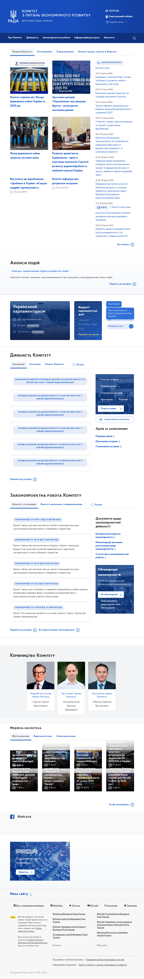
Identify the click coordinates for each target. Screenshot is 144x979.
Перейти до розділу (120, 284)
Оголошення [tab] (44, 52)
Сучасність (24, 331)
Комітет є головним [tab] (24, 504)
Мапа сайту (102, 945)
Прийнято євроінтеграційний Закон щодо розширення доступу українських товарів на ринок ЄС (113, 232)
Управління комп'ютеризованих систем (105, 960)
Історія (21, 325)
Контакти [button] (109, 37)
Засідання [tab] (18, 364)
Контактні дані (102, 68)
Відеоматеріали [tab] (43, 736)
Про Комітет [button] (15, 37)
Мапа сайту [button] (19, 894)
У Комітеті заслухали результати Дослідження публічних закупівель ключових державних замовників (113, 213)
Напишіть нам (116, 326)
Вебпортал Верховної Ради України (69, 914)
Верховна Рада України (37, 21)
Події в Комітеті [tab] (54, 364)
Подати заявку (108, 408)
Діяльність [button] (32, 37)
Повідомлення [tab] (65, 52)
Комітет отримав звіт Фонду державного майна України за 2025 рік (27, 101)
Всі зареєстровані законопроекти (57, 630)
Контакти (57, 945)
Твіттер (74, 906)
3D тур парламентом (29, 319)
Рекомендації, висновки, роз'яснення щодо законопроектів (109, 546)
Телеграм (130, 906)
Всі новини (123, 244)
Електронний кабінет (119, 16)
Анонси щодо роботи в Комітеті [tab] (97, 52)
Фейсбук (57, 906)
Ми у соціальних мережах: (29, 906)
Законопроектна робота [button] (56, 37)
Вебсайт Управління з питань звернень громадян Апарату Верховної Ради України (114, 925)
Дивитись (24, 872)
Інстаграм (111, 906)
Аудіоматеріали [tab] (66, 736)
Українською (114, 22)
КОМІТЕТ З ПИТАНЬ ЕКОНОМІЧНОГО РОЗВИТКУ (56, 13)
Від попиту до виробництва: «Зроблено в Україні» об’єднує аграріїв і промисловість (28, 183)
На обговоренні (109, 594)
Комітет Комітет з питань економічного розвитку (103, 965)
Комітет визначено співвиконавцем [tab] (61, 504)
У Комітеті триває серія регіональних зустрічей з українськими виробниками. (114, 125)
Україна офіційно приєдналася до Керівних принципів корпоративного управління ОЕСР (113, 109)
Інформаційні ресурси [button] (87, 37)
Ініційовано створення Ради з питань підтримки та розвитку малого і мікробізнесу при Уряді (113, 80)
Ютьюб (92, 906)
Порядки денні (104, 436)
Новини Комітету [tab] (22, 52)
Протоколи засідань (107, 441)
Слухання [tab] (35, 364)
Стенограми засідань (108, 446)
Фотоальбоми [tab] (20, 736)
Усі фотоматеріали (119, 804)
